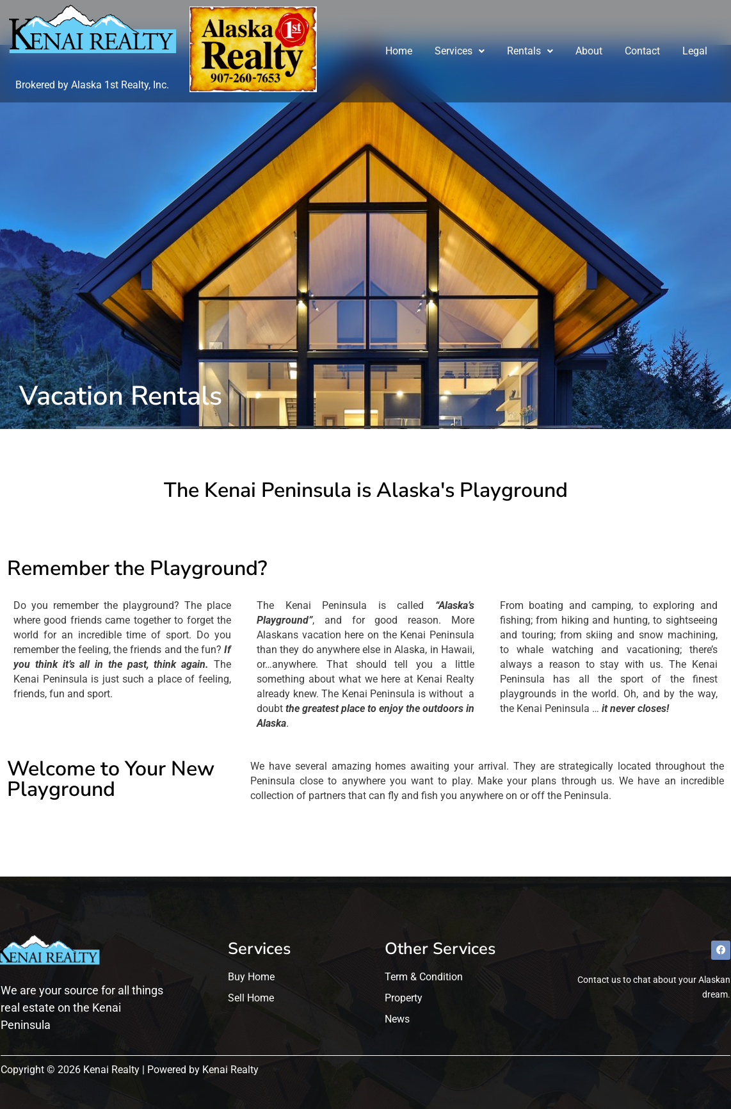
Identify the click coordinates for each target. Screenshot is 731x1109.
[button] (460, 51)
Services (460, 51)
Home (399, 51)
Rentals (531, 51)
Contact (643, 51)
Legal (695, 51)
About (589, 51)
